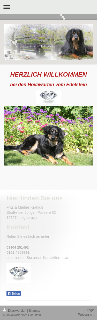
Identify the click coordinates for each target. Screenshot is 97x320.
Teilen (14, 294)
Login (90, 310)
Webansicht (86, 314)
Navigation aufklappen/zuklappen (48, 6)
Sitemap (34, 311)
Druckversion (15, 311)
